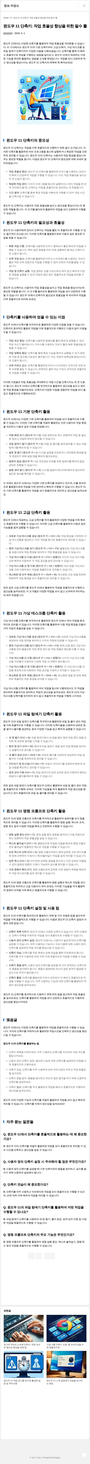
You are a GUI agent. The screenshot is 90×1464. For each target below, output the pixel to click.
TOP (84, 1455)
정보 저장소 (11, 5)
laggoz (57, 1457)
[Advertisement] (45, 1283)
